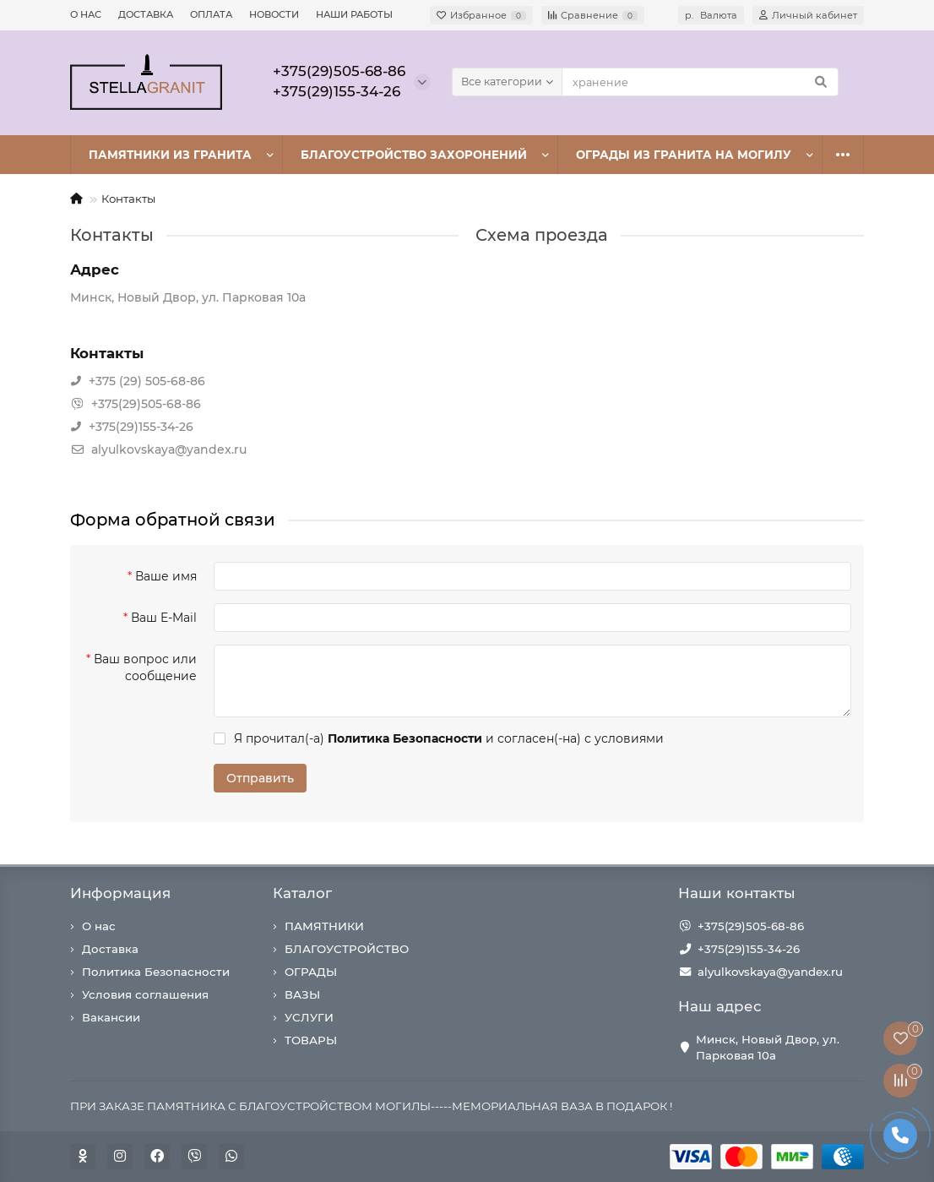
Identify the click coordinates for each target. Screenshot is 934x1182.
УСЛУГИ (309, 1017)
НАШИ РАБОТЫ (354, 14)
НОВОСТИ (274, 14)
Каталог (302, 893)
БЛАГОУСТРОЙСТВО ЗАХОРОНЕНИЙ (414, 154)
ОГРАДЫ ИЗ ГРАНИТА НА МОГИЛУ (683, 154)
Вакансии (111, 1017)
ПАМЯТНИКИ (324, 926)
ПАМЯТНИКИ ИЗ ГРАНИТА (170, 154)
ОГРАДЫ (311, 971)
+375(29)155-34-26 (749, 949)
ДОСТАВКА (145, 14)
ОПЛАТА (211, 14)
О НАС (85, 14)
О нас (99, 926)
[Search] (700, 82)
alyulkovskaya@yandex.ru (770, 971)
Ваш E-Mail (164, 617)
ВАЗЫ (302, 994)
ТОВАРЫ (311, 1040)
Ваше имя (166, 576)
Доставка (110, 949)
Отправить (260, 778)
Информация (120, 893)
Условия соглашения (145, 994)
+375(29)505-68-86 (751, 926)
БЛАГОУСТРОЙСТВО (347, 949)
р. (711, 15)
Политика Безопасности (156, 971)
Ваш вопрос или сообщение (145, 667)
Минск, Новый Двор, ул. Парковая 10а (767, 1047)
